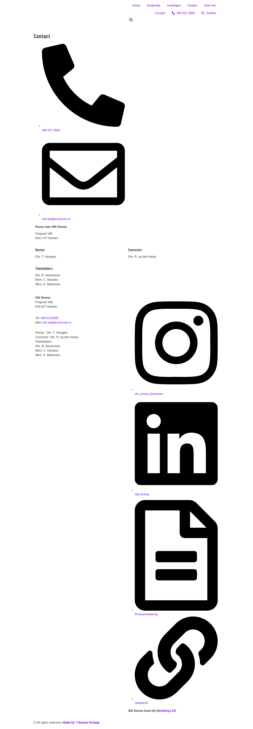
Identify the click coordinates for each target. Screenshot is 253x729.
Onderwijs (153, 5)
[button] (131, 19)
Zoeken (208, 13)
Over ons (210, 5)
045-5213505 (49, 318)
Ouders (192, 5)
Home (136, 5)
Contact (160, 13)
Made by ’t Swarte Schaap (81, 722)
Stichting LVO (166, 710)
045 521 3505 (183, 13)
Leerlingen (174, 5)
